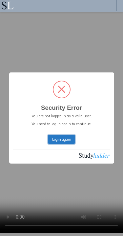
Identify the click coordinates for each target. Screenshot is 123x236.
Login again (61, 139)
